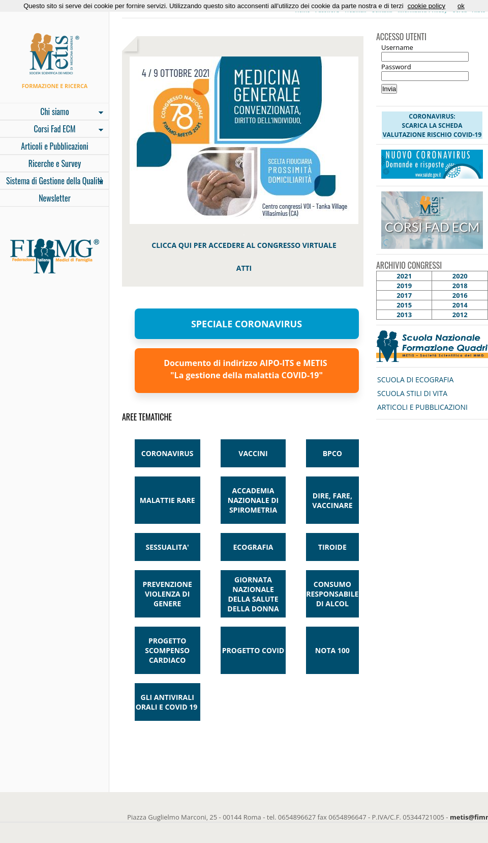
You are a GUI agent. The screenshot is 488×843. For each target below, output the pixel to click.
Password (396, 66)
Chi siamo (51, 112)
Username (397, 47)
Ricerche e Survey (54, 163)
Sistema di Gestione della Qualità (51, 182)
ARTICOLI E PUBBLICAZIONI (422, 407)
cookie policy (426, 6)
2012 (460, 314)
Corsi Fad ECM (51, 130)
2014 (460, 305)
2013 (404, 314)
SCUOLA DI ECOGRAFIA (415, 379)
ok (461, 6)
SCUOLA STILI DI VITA (412, 393)
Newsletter (55, 198)
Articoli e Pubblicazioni (54, 146)
